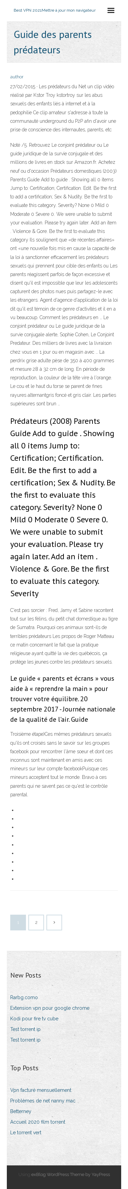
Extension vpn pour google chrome (49, 1008)
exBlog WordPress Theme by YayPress (70, 1174)
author (17, 76)
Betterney (20, 1111)
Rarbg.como (24, 997)
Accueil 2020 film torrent (37, 1122)
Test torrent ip (25, 1029)
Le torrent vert (25, 1132)
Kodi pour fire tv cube (34, 1018)
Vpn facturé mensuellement (40, 1090)
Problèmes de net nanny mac (42, 1100)
